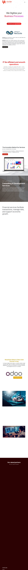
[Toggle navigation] (25, 2)
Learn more (5, 154)
